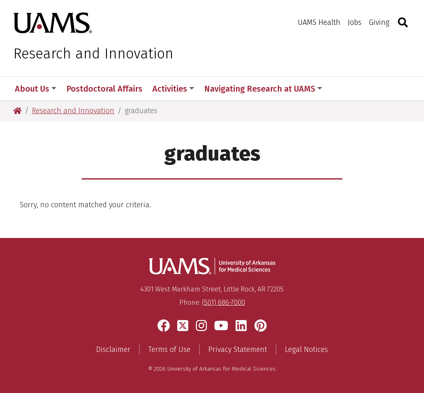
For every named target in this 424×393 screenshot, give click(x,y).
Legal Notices (306, 349)
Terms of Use (169, 349)
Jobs (354, 22)
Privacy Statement (237, 349)
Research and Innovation (93, 53)
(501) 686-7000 (223, 302)
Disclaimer (113, 349)
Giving (379, 22)
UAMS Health (319, 22)
